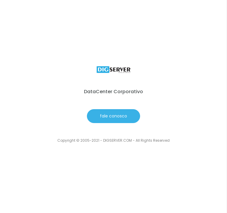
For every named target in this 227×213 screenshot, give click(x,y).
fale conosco (113, 116)
